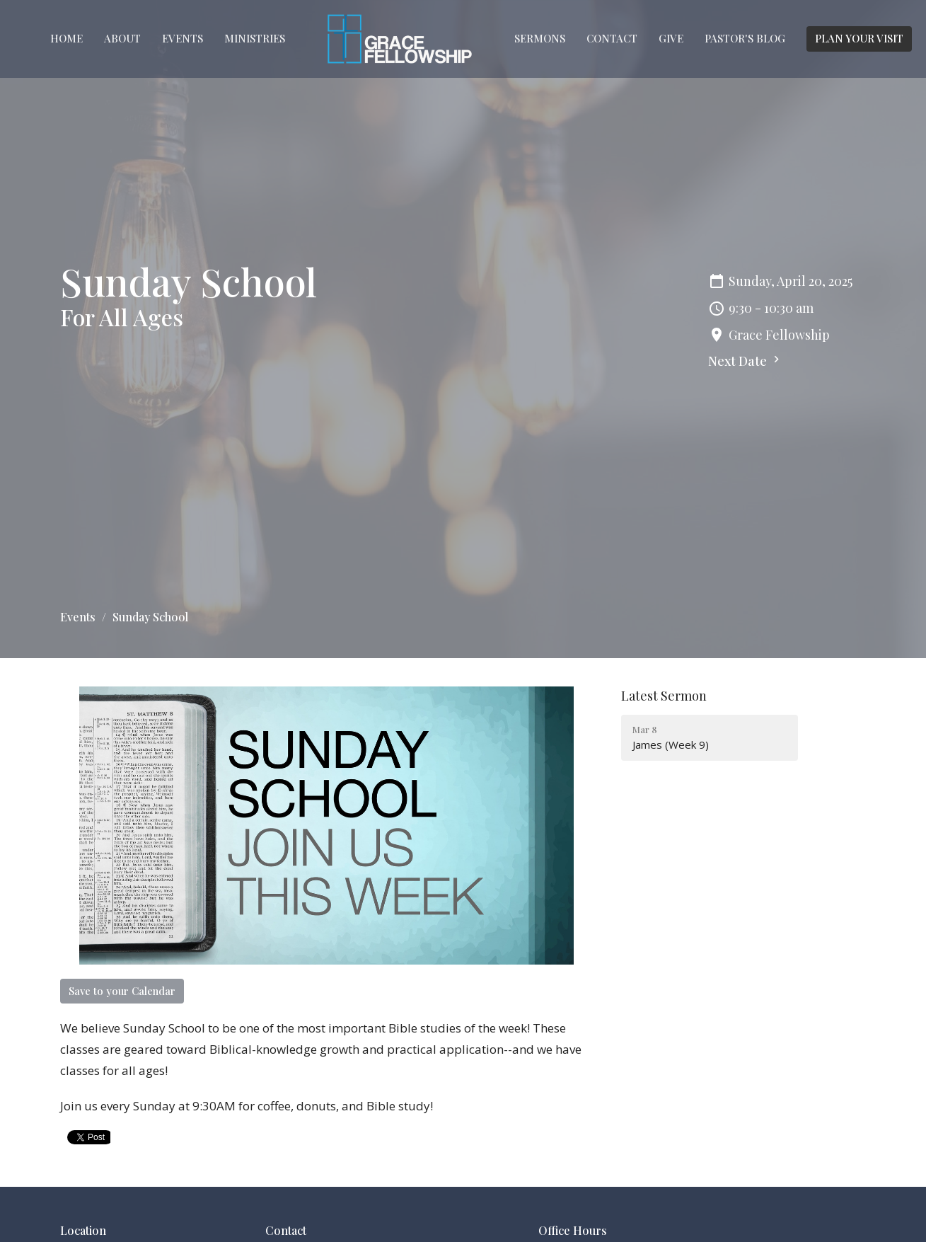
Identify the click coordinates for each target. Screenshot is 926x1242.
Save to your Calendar (122, 991)
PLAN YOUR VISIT (859, 38)
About (122, 38)
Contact (611, 38)
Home (66, 38)
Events (182, 38)
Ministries (254, 38)
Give (671, 38)
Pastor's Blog (745, 38)
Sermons (539, 38)
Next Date (745, 360)
